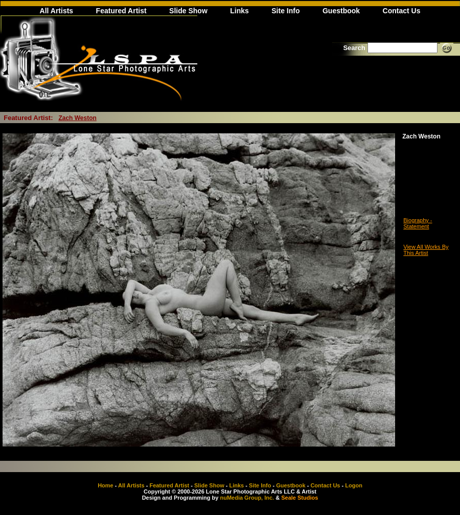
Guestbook (341, 11)
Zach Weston (77, 118)
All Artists (57, 11)
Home (105, 485)
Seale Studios (299, 498)
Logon (353, 485)
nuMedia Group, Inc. (247, 498)
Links (239, 11)
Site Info (285, 11)
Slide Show (188, 11)
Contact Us (402, 11)
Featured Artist (121, 11)
